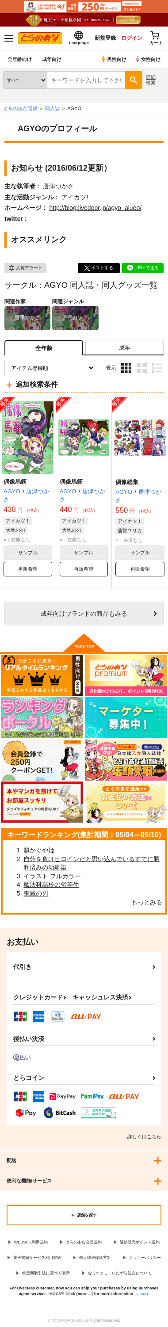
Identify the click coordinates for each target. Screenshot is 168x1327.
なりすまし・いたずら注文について (120, 1273)
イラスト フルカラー (52, 876)
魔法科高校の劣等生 (51, 884)
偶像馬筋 (15, 481)
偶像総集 (126, 482)
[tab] (124, 347)
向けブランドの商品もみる (84, 613)
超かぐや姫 (38, 850)
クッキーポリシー (145, 1257)
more (144, 1294)
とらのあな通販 (21, 108)
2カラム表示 (142, 368)
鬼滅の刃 (35, 893)
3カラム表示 (126, 368)
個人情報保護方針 (95, 1257)
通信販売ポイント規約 (140, 1242)
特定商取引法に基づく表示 (46, 1273)
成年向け (51, 59)
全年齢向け (20, 59)
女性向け (147, 59)
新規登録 (104, 38)
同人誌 (52, 108)
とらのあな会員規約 (84, 1242)
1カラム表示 (157, 368)
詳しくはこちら (144, 1136)
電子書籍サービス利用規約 (37, 1257)
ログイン (131, 38)
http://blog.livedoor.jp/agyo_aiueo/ (95, 207)
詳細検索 (151, 79)
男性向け (113, 59)
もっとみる (146, 902)
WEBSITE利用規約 (31, 1242)
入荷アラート (25, 267)
